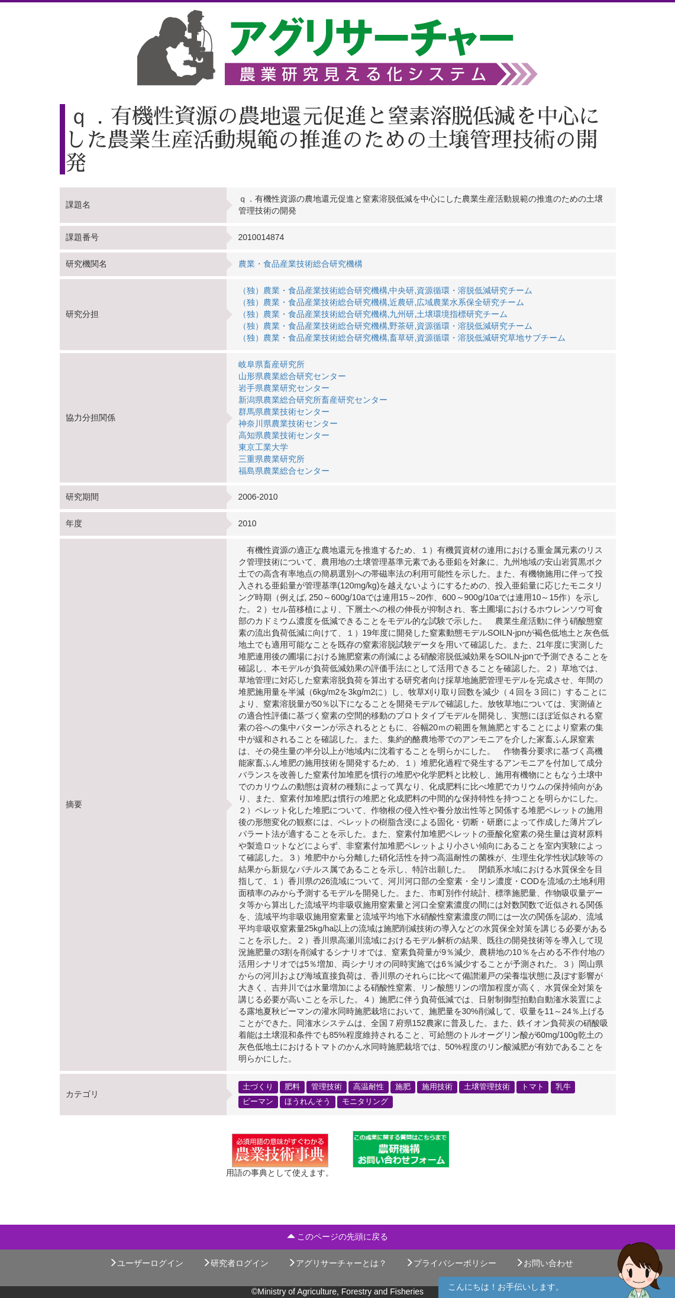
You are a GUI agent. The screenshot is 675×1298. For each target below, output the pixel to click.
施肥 (403, 1087)
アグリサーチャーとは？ (337, 1263)
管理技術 (326, 1087)
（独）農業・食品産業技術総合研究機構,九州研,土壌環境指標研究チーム (373, 314)
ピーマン (258, 1102)
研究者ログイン (235, 1263)
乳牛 (563, 1087)
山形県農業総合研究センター (292, 376)
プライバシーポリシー (450, 1263)
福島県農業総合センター (284, 470)
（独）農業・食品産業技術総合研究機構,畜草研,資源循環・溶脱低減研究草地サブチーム (402, 337)
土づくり (258, 1087)
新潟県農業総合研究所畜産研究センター (312, 399)
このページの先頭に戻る (338, 1236)
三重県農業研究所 (271, 459)
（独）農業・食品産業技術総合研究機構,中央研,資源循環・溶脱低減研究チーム (385, 290)
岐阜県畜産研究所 (271, 364)
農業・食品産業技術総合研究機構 (300, 263)
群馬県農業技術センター (284, 411)
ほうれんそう (308, 1102)
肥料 (292, 1087)
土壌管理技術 (487, 1087)
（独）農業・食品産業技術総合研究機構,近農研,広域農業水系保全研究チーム (381, 302)
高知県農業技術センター (284, 435)
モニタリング (365, 1102)
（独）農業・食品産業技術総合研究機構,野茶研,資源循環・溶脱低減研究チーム (385, 326)
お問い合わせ (544, 1263)
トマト (532, 1087)
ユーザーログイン (146, 1263)
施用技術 (437, 1087)
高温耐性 (368, 1087)
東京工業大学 (263, 447)
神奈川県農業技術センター (288, 423)
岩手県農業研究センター (284, 388)
